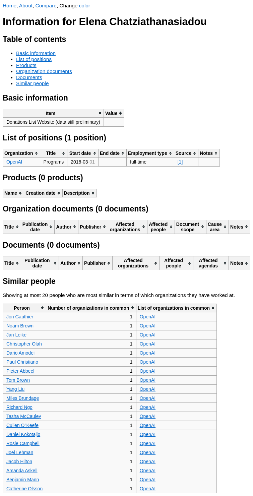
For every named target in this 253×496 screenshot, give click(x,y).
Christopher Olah (24, 344)
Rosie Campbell (23, 443)
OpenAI (14, 162)
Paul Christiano (22, 362)
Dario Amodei (20, 353)
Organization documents (44, 71)
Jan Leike (16, 334)
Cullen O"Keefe (22, 425)
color (84, 5)
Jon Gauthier (19, 316)
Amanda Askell (22, 470)
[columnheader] (53, 113)
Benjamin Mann (22, 479)
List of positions (34, 59)
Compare (46, 5)
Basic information (36, 53)
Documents (29, 77)
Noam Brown (20, 325)
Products (26, 65)
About (26, 5)
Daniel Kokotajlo (23, 434)
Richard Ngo (19, 407)
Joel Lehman (19, 452)
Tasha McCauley (23, 416)
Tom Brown (18, 380)
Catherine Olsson (24, 488)
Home (9, 5)
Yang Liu (15, 389)
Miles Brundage (22, 398)
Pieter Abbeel (20, 371)
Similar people (32, 83)
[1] (180, 162)
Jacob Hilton (19, 461)
